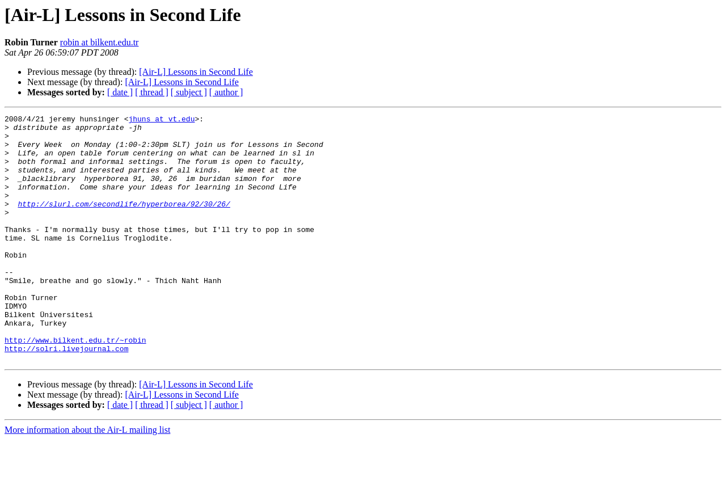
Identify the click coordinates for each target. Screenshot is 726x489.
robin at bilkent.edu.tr (99, 42)
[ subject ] (189, 92)
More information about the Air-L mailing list (87, 479)
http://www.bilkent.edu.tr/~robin (75, 386)
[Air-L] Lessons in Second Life (196, 72)
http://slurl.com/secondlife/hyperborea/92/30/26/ (124, 222)
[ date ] (120, 92)
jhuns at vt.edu (161, 120)
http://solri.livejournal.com (66, 396)
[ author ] (226, 92)
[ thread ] (151, 92)
